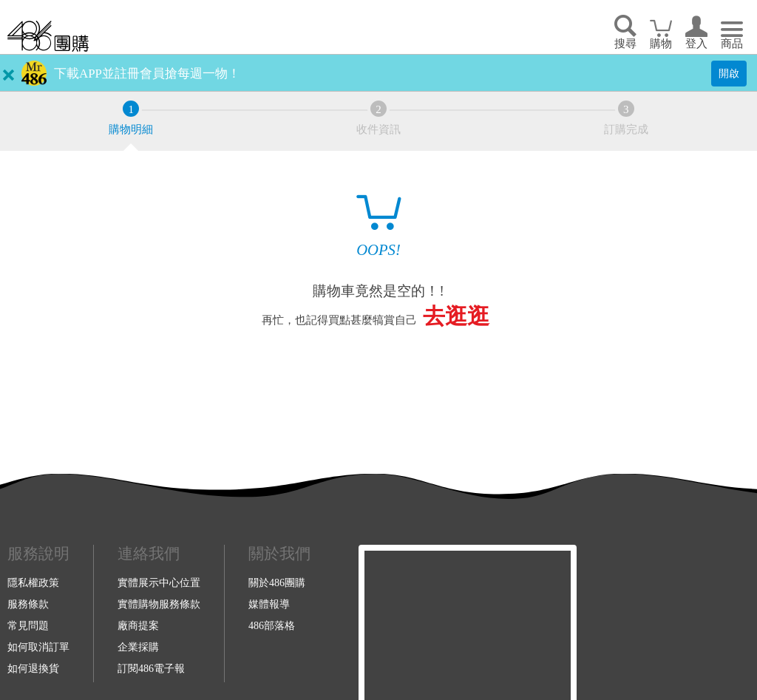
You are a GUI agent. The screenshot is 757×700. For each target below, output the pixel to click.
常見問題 (28, 625)
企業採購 (138, 647)
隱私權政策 (33, 582)
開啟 (729, 73)
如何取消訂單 (38, 647)
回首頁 (48, 36)
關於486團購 (276, 582)
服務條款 (28, 604)
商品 (732, 44)
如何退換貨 (33, 668)
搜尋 (625, 44)
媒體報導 (269, 604)
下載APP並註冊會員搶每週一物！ (147, 74)
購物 (661, 44)
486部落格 (271, 625)
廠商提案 (138, 625)
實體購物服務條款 (159, 604)
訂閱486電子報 (151, 668)
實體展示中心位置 (159, 582)
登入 (696, 44)
